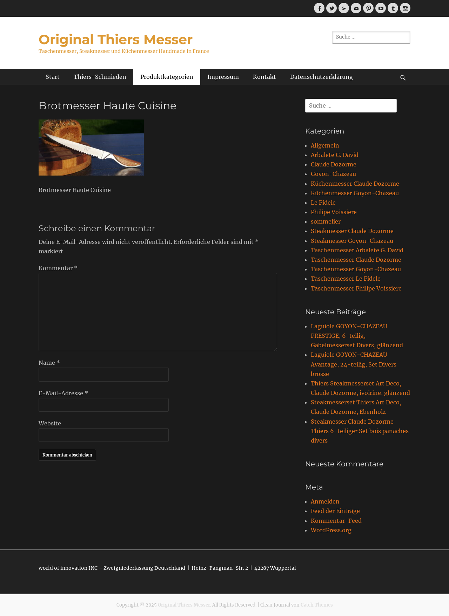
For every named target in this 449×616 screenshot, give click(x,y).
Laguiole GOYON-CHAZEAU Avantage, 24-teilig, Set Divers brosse (353, 364)
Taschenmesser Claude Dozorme (356, 259)
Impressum (223, 76)
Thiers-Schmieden (100, 76)
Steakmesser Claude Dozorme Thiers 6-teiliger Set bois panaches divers (360, 431)
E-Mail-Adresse (63, 393)
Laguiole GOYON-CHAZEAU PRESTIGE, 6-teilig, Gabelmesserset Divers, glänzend (357, 336)
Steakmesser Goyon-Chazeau (352, 240)
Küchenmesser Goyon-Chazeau (355, 193)
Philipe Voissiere (334, 211)
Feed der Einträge (335, 510)
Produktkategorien (166, 76)
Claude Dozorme (333, 164)
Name (49, 362)
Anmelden (325, 501)
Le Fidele (323, 202)
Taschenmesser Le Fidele (346, 278)
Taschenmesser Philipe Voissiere (356, 288)
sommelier (326, 221)
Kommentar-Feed (336, 520)
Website (50, 423)
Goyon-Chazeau (333, 173)
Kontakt (264, 76)
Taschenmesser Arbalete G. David (357, 250)
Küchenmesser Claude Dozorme (355, 183)
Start (53, 76)
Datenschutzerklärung (321, 76)
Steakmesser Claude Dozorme (352, 230)
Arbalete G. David (334, 154)
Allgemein (325, 145)
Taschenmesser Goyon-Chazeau (356, 269)
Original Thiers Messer (116, 39)
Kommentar (58, 268)
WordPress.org (331, 530)
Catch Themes (317, 605)
